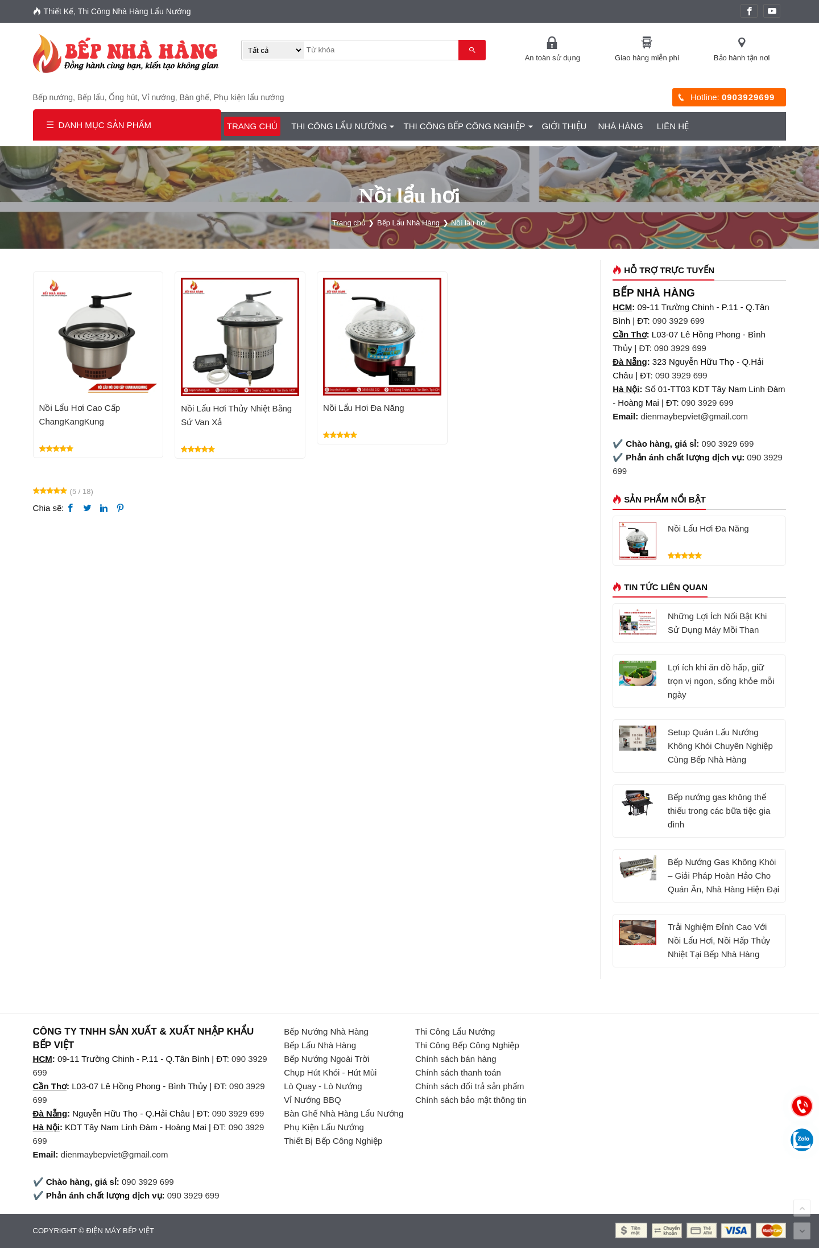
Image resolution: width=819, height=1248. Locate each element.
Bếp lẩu (91, 97)
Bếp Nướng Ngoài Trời (326, 1059)
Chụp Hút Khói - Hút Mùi (330, 1072)
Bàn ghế (194, 97)
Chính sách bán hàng (456, 1059)
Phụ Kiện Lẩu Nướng (324, 1127)
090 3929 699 (678, 321)
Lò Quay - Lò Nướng (323, 1086)
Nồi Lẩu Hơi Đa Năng (363, 408)
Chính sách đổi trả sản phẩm (469, 1086)
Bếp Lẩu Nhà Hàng (320, 1045)
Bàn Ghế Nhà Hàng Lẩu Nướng (343, 1113)
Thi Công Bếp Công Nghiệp (464, 126)
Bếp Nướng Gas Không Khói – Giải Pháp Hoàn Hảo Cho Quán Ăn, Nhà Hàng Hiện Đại (723, 875)
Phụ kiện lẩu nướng (249, 97)
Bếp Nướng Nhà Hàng (326, 1031)
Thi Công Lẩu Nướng (339, 126)
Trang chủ (252, 126)
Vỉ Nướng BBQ (312, 1100)
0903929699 (748, 97)
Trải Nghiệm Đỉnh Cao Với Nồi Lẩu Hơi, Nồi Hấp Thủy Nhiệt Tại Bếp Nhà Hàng (719, 940)
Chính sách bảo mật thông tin (470, 1100)
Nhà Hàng (620, 126)
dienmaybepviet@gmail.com (694, 416)
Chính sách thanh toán (458, 1072)
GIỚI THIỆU (564, 126)
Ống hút (123, 97)
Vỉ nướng (158, 97)
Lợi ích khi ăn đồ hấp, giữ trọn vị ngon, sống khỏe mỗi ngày (721, 680)
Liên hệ (673, 126)
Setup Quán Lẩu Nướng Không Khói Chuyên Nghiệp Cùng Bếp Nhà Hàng (720, 745)
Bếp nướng (53, 97)
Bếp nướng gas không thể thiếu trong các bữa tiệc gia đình (719, 810)
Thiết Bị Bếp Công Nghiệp (333, 1141)
